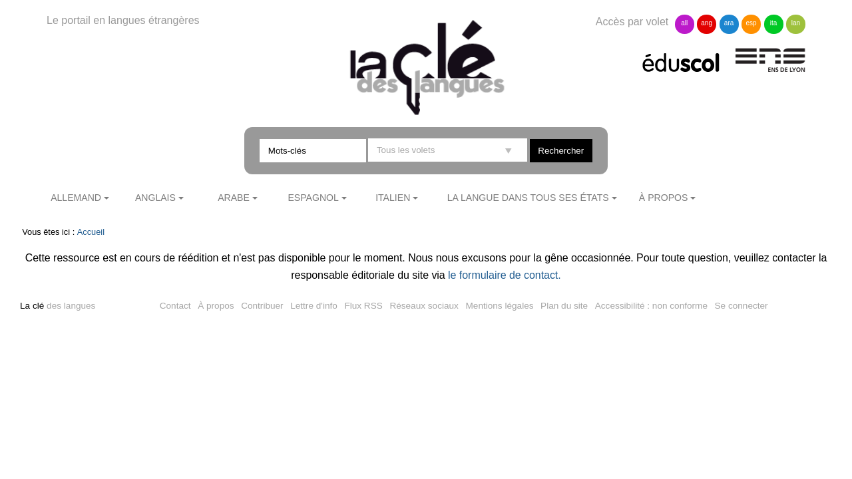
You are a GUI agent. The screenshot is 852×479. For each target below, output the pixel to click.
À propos (663, 197)
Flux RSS (363, 306)
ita (773, 23)
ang (706, 23)
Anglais (155, 197)
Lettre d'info (313, 306)
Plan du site (564, 306)
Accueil (91, 232)
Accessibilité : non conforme (651, 306)
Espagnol (313, 197)
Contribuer (262, 306)
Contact (175, 306)
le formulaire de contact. (504, 275)
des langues (57, 306)
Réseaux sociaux (424, 306)
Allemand (76, 197)
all (684, 23)
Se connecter (741, 306)
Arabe (234, 197)
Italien (392, 197)
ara (729, 23)
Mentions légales (500, 306)
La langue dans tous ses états (528, 197)
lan (795, 23)
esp (751, 23)
